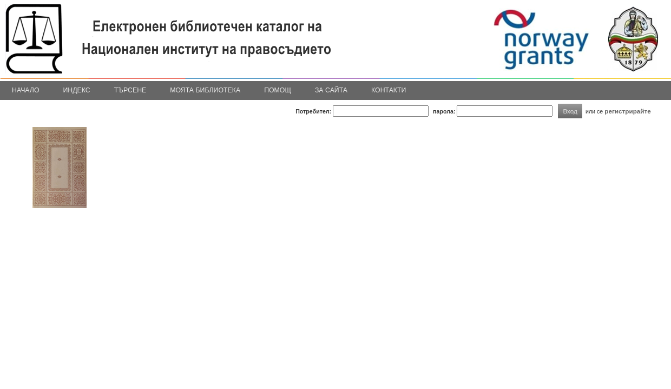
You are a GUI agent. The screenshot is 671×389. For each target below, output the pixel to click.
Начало (26, 90)
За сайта (331, 90)
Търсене (130, 90)
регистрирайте (627, 111)
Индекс (76, 90)
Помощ (277, 90)
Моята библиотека (205, 90)
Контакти (388, 90)
